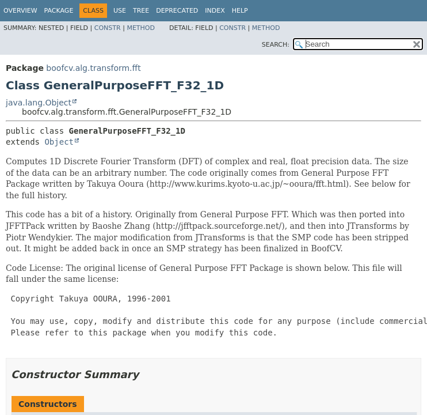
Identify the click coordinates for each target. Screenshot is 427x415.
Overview (20, 10)
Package (59, 10)
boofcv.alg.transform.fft (93, 68)
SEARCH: (275, 44)
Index (214, 10)
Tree (141, 10)
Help (240, 10)
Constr (107, 28)
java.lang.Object (38, 102)
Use (119, 10)
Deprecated (177, 10)
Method (141, 28)
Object (59, 141)
